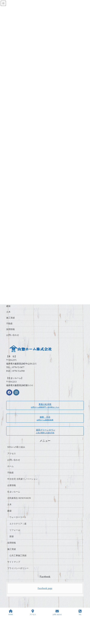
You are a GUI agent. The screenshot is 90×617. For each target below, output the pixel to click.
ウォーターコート (17, 517)
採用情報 (10, 329)
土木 (8, 312)
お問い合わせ (12, 335)
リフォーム (14, 530)
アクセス (11, 453)
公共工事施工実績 (17, 555)
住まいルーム (13, 492)
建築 (8, 306)
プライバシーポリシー (18, 568)
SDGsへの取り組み (16, 447)
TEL (80, 612)
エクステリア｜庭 (17, 524)
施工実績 (10, 318)
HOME (10, 612)
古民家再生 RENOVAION (19, 498)
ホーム (10, 466)
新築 (11, 536)
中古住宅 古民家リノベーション (22, 479)
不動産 (9, 323)
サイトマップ (13, 562)
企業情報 (11, 485)
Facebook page (45, 588)
